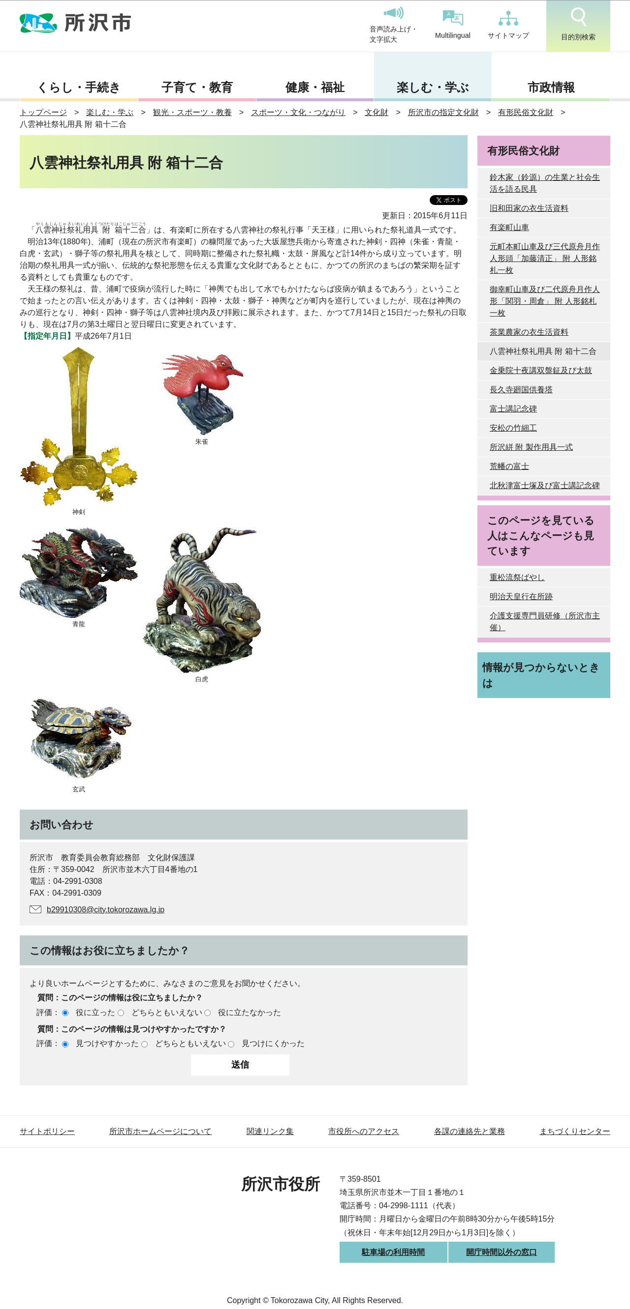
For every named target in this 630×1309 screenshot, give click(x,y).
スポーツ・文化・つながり (298, 112)
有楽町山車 (509, 227)
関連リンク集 (270, 1131)
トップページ (43, 112)
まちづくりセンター (574, 1131)
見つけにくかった (273, 1043)
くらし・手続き (78, 87)
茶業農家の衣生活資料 (529, 332)
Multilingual (453, 24)
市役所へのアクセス (363, 1131)
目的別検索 (578, 24)
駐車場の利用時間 (393, 1252)
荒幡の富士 (509, 466)
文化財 (376, 112)
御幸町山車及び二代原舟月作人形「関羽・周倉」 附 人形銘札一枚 (545, 301)
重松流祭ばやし (517, 577)
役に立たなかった (249, 1012)
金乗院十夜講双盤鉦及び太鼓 (541, 370)
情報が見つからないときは (541, 675)
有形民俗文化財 (525, 112)
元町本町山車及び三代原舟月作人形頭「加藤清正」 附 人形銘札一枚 (545, 258)
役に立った (95, 1012)
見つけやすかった (107, 1043)
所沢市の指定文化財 (443, 112)
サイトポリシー (47, 1131)
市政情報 (551, 87)
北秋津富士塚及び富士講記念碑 (545, 485)
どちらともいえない (166, 1012)
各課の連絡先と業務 (469, 1131)
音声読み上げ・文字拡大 (394, 25)
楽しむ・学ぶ (433, 87)
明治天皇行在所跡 (521, 596)
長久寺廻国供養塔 (521, 389)
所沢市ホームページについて (160, 1131)
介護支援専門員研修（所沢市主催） (545, 621)
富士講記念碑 (513, 409)
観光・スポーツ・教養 (192, 112)
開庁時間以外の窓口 (501, 1252)
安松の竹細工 (513, 428)
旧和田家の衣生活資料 (529, 208)
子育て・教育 (197, 87)
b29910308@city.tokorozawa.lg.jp (105, 909)
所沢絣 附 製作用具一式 (531, 447)
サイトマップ (508, 25)
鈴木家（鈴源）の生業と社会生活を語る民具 (545, 183)
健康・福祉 (315, 87)
